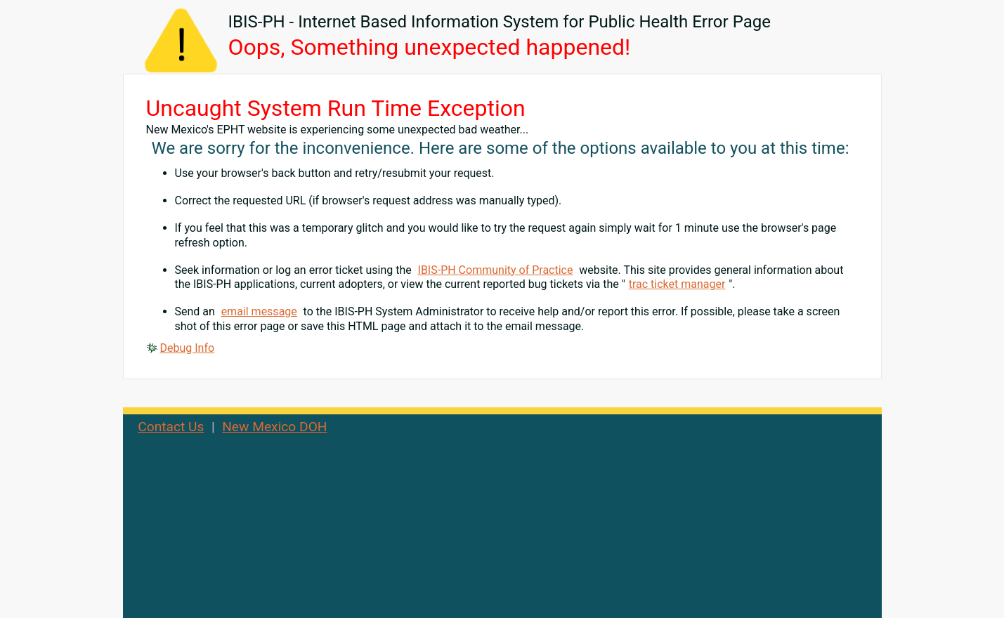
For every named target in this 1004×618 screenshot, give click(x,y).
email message (259, 311)
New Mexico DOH (274, 427)
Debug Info (187, 348)
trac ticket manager (677, 284)
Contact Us (171, 427)
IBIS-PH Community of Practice (495, 270)
